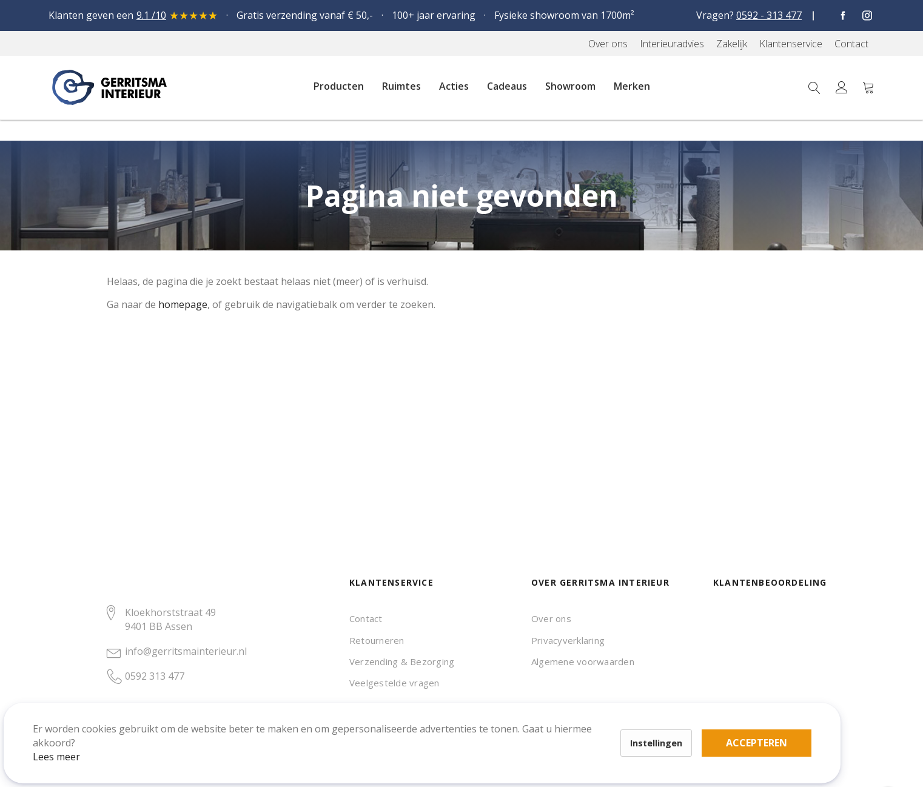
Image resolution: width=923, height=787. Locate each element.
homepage (182, 304)
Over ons (551, 618)
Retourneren (376, 640)
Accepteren (420, 720)
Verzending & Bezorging (401, 661)
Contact (366, 618)
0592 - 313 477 (769, 15)
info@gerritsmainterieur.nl (186, 651)
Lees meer (72, 741)
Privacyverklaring (568, 640)
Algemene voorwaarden (582, 661)
